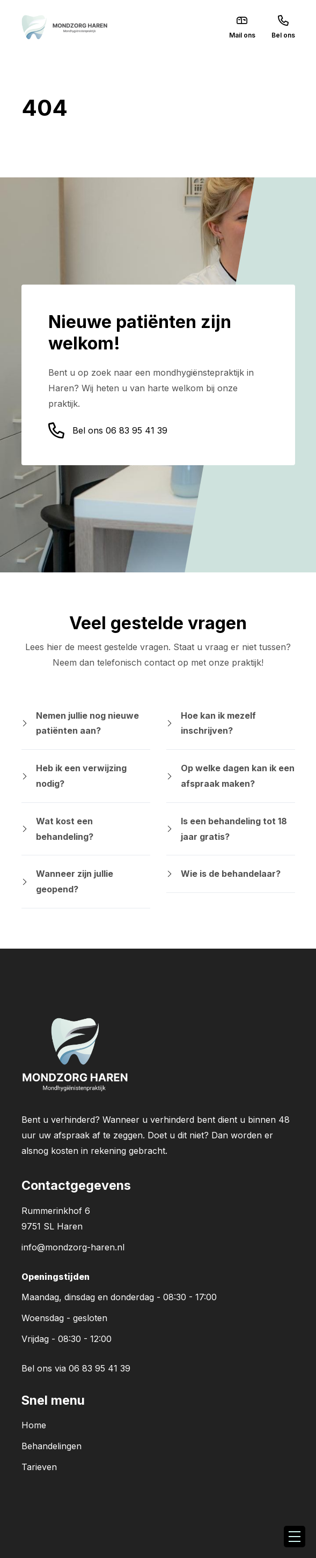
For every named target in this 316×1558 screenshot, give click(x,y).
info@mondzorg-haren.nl (72, 1247)
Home (33, 1425)
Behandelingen (51, 1446)
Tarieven (39, 1467)
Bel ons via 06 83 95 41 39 (75, 1368)
